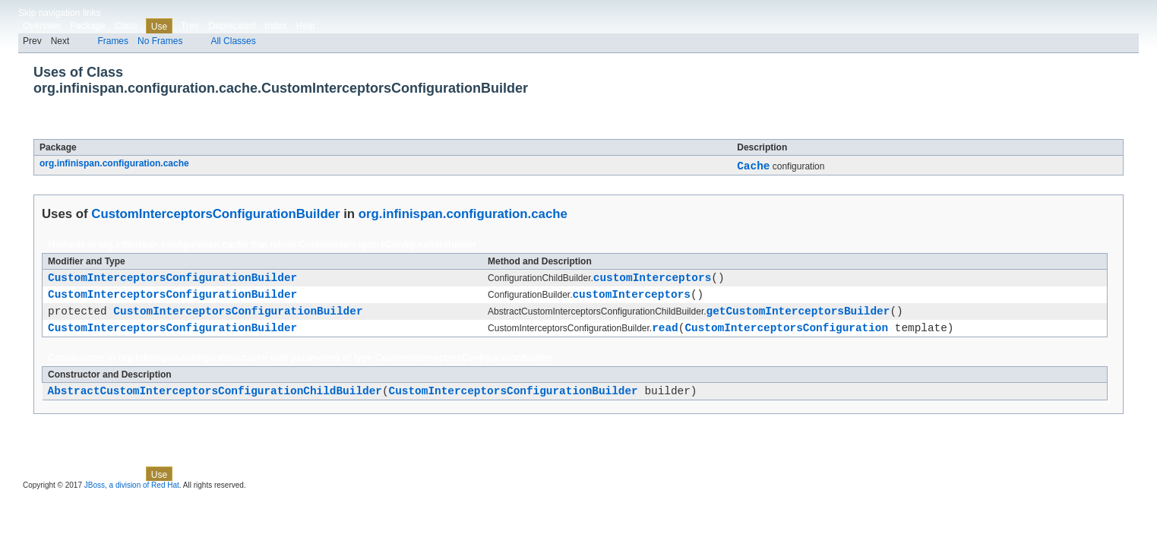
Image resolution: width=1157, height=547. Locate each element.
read (665, 338)
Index (275, 26)
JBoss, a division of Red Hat (131, 499)
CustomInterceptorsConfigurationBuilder (210, 130)
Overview (42, 26)
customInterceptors (652, 281)
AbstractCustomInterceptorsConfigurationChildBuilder (215, 404)
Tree (190, 26)
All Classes (232, 41)
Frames (112, 41)
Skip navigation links (59, 13)
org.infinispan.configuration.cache (114, 163)
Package (88, 26)
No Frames (160, 41)
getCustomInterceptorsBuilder (798, 319)
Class (126, 26)
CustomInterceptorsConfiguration (786, 338)
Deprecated (231, 26)
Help (305, 26)
